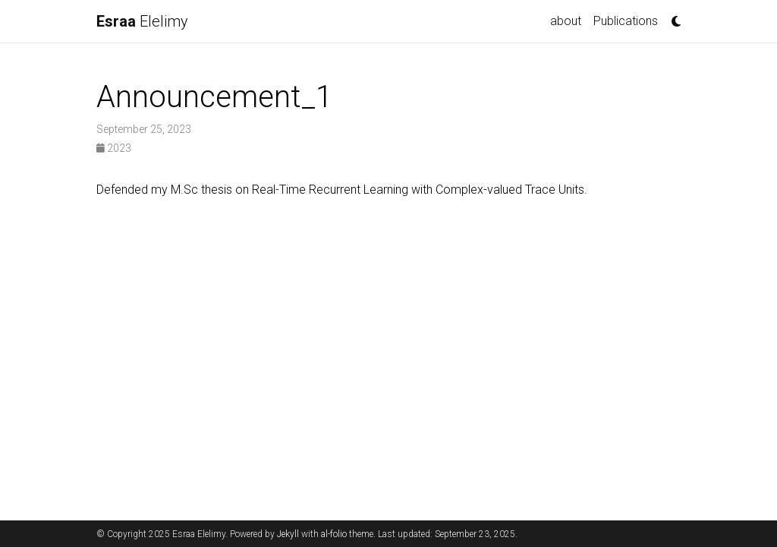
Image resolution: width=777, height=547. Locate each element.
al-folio (334, 534)
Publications (625, 21)
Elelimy (142, 21)
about (565, 21)
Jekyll (288, 534)
